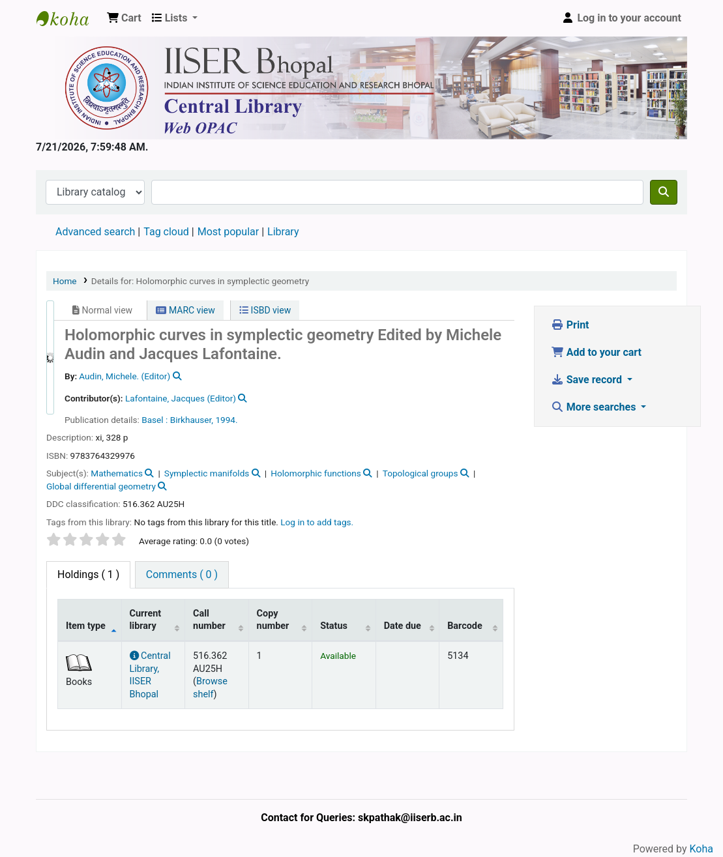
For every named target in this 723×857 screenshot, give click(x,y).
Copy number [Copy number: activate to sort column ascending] (273, 620)
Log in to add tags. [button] (316, 522)
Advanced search (95, 231)
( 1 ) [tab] (88, 574)
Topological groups (420, 473)
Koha (701, 849)
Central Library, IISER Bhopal (150, 674)
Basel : (154, 419)
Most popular (228, 231)
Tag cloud (166, 231)
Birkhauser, (191, 419)
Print (570, 325)
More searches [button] (595, 407)
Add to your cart (596, 352)
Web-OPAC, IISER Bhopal (69, 18)
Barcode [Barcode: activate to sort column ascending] (464, 626)
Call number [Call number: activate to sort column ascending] (209, 620)
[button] (124, 18)
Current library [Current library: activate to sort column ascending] (146, 620)
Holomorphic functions (316, 473)
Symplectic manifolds (207, 473)
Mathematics (117, 473)
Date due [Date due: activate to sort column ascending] (402, 626)
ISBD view (265, 310)
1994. (226, 419)
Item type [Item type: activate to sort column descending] (86, 626)
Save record (588, 379)
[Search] (663, 192)
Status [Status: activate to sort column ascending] (333, 626)
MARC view (185, 310)
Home (65, 281)
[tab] (182, 574)
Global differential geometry (101, 486)
